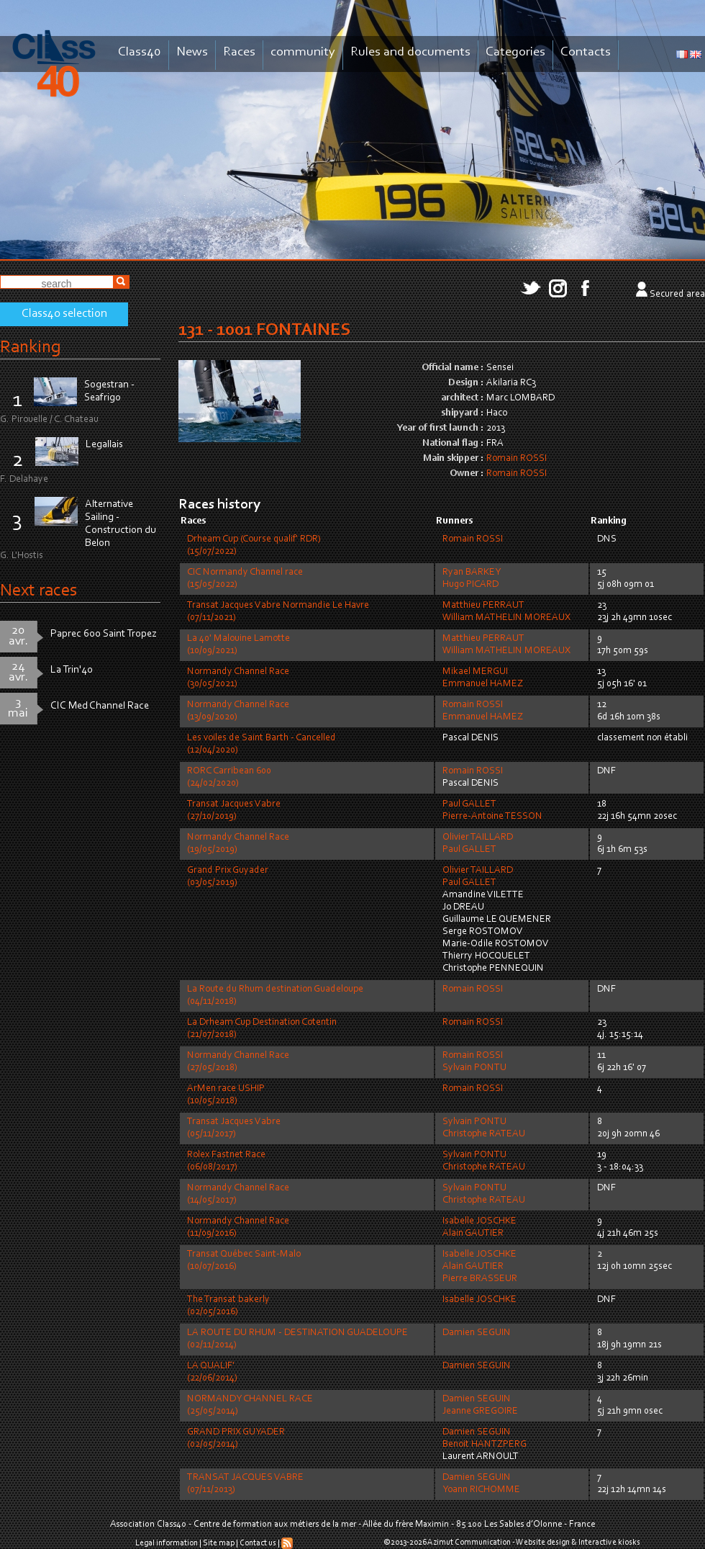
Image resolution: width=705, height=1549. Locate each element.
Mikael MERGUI (475, 672)
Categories (515, 52)
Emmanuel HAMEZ (482, 684)
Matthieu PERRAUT (483, 606)
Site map (219, 1543)
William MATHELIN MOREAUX (506, 618)
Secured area (677, 294)
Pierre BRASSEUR (479, 1279)
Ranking (30, 347)
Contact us (258, 1543)
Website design (543, 1542)
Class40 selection (64, 314)
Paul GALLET (469, 804)
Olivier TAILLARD (477, 837)
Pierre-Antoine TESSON (492, 817)
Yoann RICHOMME (481, 1490)
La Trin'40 (71, 670)
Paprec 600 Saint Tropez (103, 634)
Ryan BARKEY (471, 572)
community (302, 52)
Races (239, 52)
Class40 (139, 52)
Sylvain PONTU (474, 1068)
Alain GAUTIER (473, 1234)
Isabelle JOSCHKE (479, 1221)
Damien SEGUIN (476, 1333)
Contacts (585, 52)
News (192, 52)
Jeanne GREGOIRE (480, 1411)
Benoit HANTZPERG (484, 1445)
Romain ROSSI (516, 459)
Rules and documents (410, 52)
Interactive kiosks (609, 1542)
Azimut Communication (469, 1542)
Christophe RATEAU (483, 1134)
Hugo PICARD (470, 585)
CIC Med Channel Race (99, 706)
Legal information (166, 1543)
